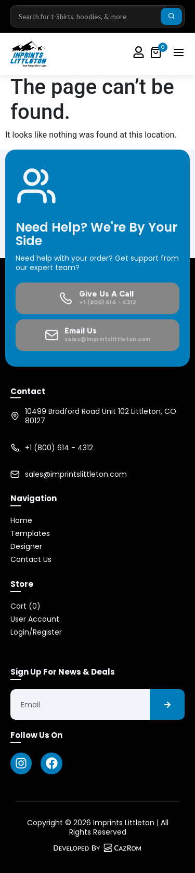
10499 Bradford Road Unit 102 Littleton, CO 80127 (100, 416)
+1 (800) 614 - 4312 (59, 447)
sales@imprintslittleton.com (76, 474)
